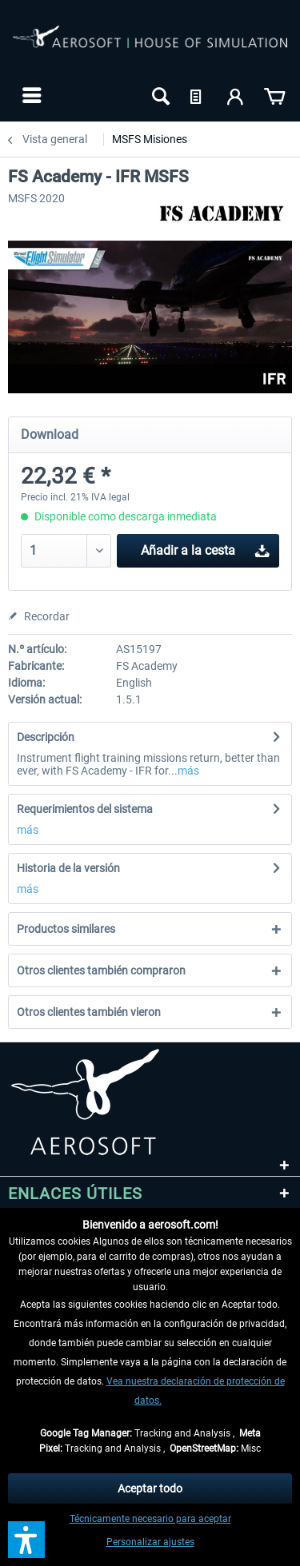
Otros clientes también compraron (101, 970)
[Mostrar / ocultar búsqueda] (159, 95)
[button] (26, 1539)
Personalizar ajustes (150, 1542)
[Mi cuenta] (236, 95)
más (188, 770)
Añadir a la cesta (205, 548)
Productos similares (66, 928)
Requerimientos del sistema (85, 809)
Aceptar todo (150, 1488)
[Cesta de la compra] (274, 95)
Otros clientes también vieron (89, 1012)
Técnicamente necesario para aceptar (150, 1518)
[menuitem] (30, 95)
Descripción (45, 737)
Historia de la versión (68, 868)
